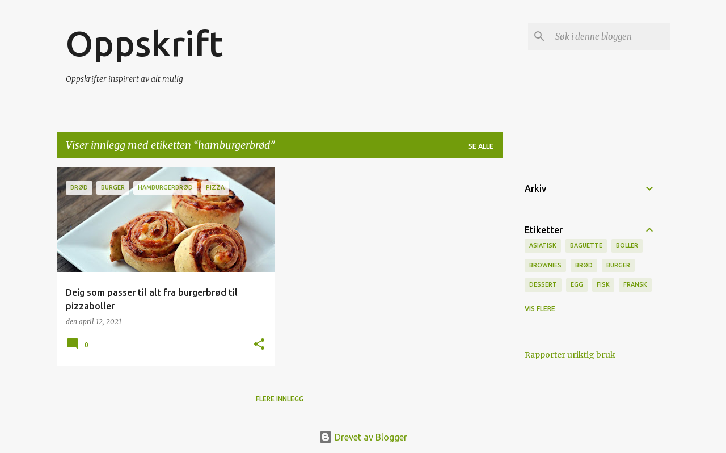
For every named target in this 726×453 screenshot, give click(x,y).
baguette (586, 245)
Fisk (603, 284)
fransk (635, 284)
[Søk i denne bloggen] (610, 36)
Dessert (543, 284)
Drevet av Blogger (363, 437)
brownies (545, 265)
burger (618, 265)
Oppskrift (144, 43)
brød (584, 265)
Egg (577, 284)
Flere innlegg (279, 398)
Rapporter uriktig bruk (570, 355)
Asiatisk (542, 245)
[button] (259, 345)
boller (627, 245)
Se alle (480, 146)
